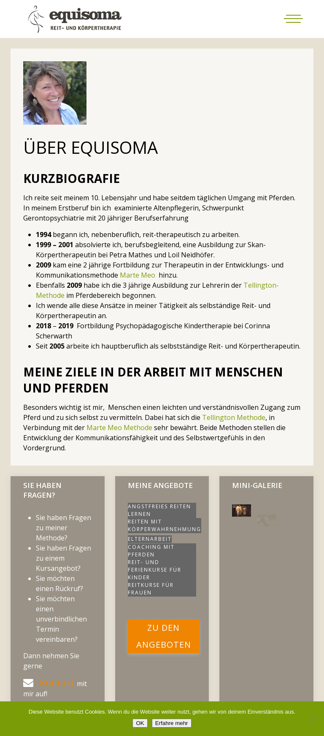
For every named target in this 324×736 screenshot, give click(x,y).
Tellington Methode (233, 417)
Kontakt (57, 682)
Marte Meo (137, 275)
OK (140, 723)
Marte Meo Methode (119, 427)
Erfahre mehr (171, 723)
